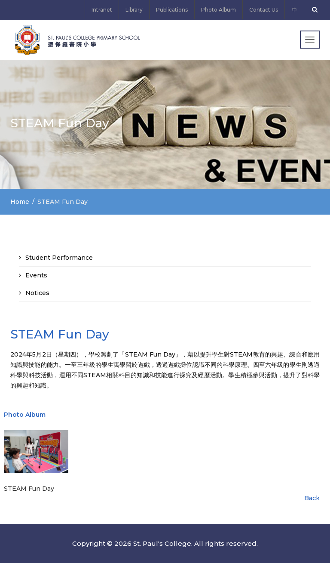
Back (312, 498)
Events (36, 275)
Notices (37, 293)
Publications (172, 9)
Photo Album (218, 9)
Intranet (102, 9)
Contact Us (263, 9)
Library (134, 9)
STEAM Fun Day (29, 488)
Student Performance (59, 258)
